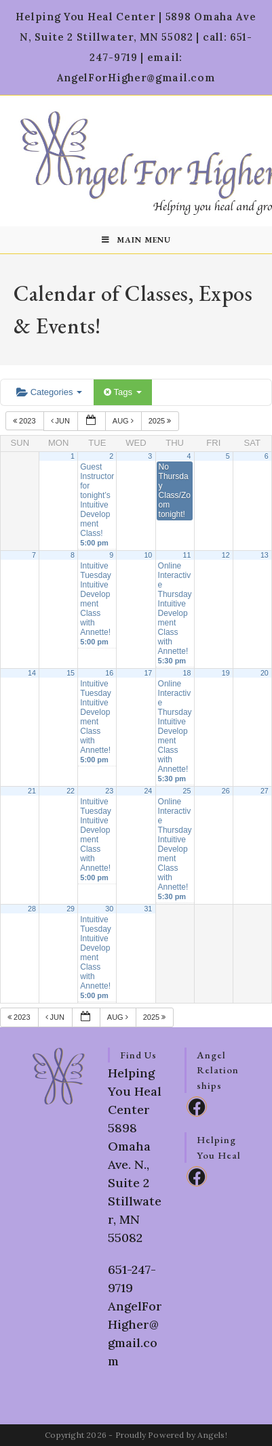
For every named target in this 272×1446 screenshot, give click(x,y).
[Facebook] (197, 1106)
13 (264, 555)
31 (148, 909)
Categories (49, 392)
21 (32, 791)
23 (109, 791)
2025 (161, 421)
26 (226, 791)
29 (70, 909)
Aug (124, 421)
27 (264, 791)
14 (32, 673)
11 (187, 555)
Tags (122, 392)
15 (70, 673)
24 (148, 791)
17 (148, 673)
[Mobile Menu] (136, 239)
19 (226, 673)
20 (264, 673)
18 (187, 673)
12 (226, 555)
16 (109, 673)
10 (148, 555)
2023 (25, 421)
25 (187, 791)
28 (32, 909)
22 (70, 791)
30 (109, 909)
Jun (62, 421)
